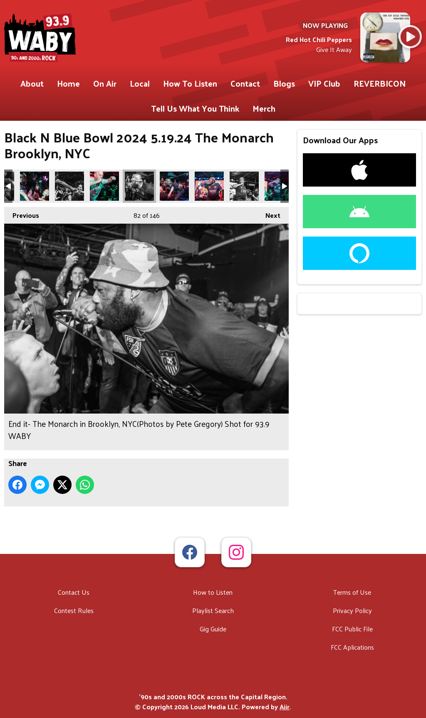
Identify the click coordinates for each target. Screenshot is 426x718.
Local (140, 83)
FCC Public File (352, 629)
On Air (104, 83)
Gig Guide (213, 629)
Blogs (284, 83)
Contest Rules (74, 610)
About (32, 83)
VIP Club (324, 83)
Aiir (285, 707)
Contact (245, 83)
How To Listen (190, 83)
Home (68, 83)
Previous (21, 214)
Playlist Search (213, 610)
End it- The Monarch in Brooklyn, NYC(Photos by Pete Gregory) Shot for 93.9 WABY (34, 186)
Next (268, 214)
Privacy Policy (352, 610)
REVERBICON (380, 83)
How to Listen (213, 592)
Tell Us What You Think (195, 108)
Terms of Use (352, 592)
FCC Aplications (352, 647)
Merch (264, 108)
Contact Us (73, 592)
